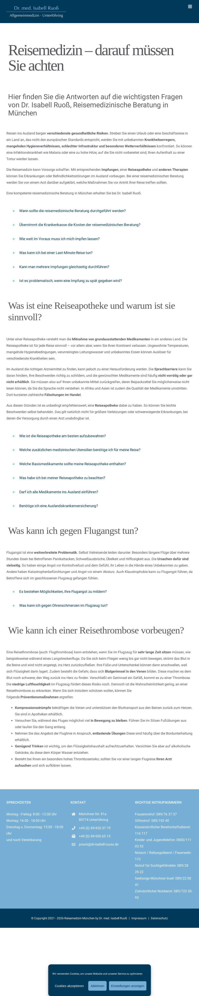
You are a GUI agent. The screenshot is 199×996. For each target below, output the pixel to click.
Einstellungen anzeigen (127, 986)
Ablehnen (97, 986)
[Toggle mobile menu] (190, 6)
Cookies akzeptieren (69, 986)
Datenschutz (159, 918)
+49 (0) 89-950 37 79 (95, 828)
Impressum (138, 918)
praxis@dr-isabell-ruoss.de (98, 844)
